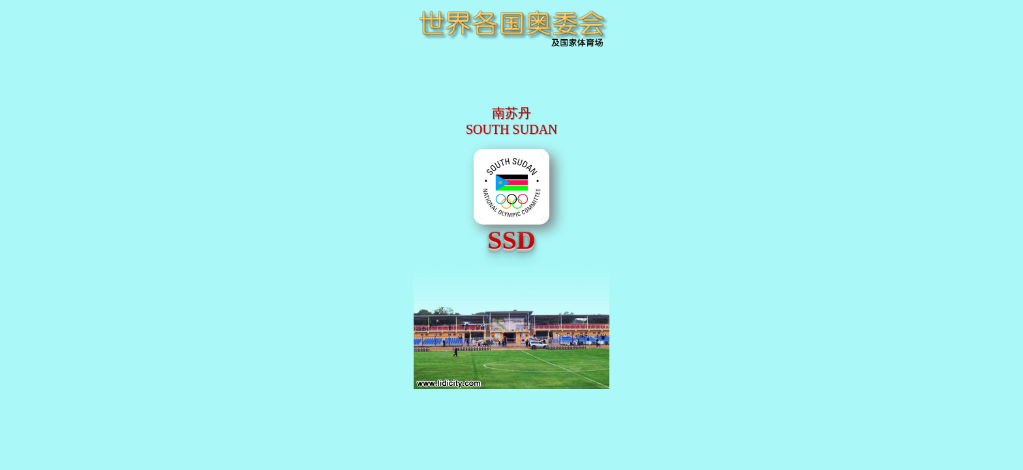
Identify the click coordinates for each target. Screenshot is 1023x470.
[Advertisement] (511, 88)
